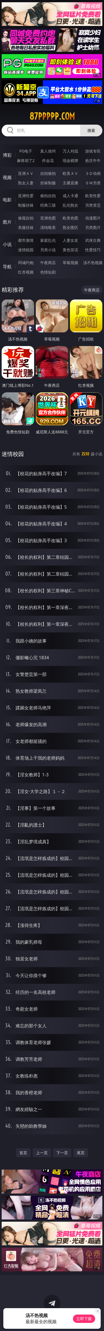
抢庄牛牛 (93, 160)
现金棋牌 (70, 160)
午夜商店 (48, 262)
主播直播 (70, 182)
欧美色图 (70, 218)
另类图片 (93, 227)
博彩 (7, 155)
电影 (7, 200)
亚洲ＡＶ (26, 173)
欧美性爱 (93, 195)
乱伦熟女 (70, 205)
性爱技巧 (93, 249)
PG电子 (25, 151)
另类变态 (93, 205)
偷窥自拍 (26, 218)
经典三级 (48, 205)
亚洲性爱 (26, 195)
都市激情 (26, 240)
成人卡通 (70, 195)
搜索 (91, 130)
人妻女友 (70, 240)
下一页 (62, 1152)
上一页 (42, 1152)
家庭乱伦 (48, 240)
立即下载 (84, 1318)
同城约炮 (26, 262)
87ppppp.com (52, 116)
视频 (7, 177)
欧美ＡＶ (70, 173)
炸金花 (48, 160)
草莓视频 (70, 262)
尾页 (81, 1152)
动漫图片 (93, 218)
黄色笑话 (70, 249)
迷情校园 (26, 249)
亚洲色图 (48, 218)
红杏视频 (26, 272)
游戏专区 (93, 151)
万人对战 (70, 151)
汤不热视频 (93, 262)
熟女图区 (70, 227)
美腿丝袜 (26, 227)
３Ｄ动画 (93, 173)
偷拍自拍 (48, 195)
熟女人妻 (26, 182)
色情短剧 (48, 272)
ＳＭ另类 (93, 182)
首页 (23, 1152)
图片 (7, 222)
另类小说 (48, 249)
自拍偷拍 (48, 173)
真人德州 (48, 151)
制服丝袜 (26, 205)
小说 (7, 244)
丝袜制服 (48, 182)
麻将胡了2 (26, 160)
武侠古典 (93, 240)
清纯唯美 (48, 227)
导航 (7, 267)
